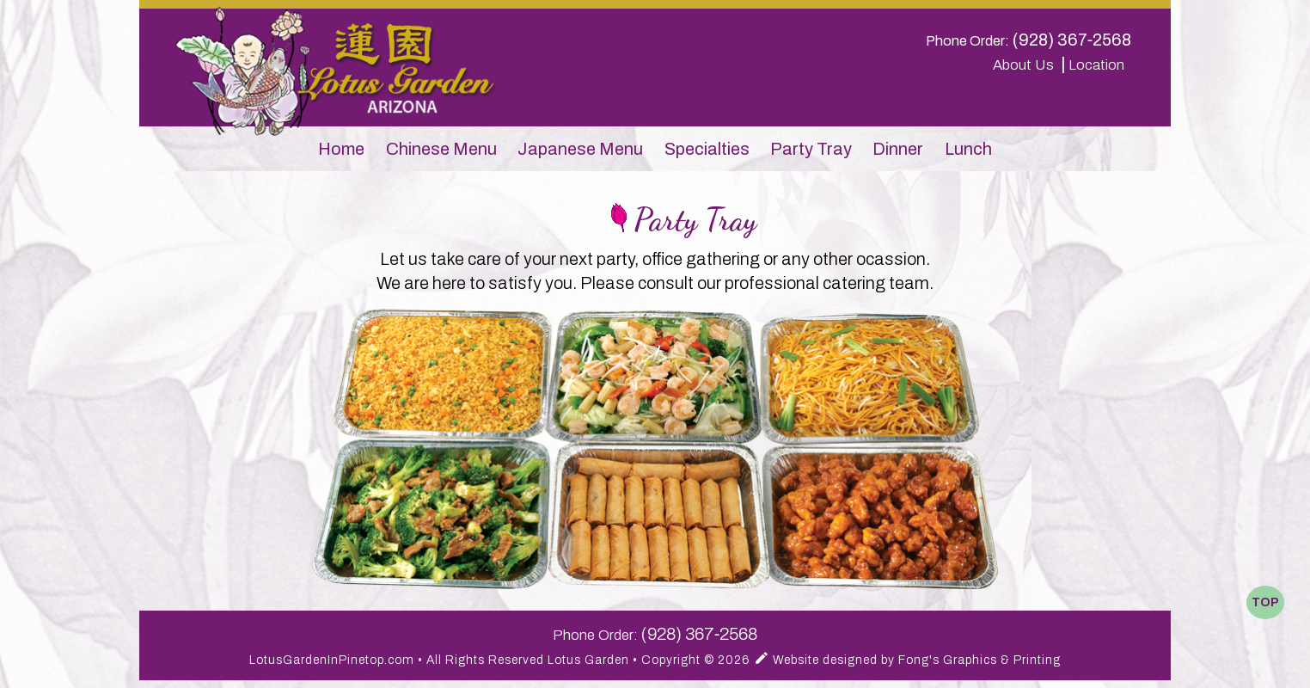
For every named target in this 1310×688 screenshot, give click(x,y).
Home (341, 148)
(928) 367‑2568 (1072, 40)
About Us (1025, 65)
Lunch (968, 148)
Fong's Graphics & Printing (979, 660)
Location (1099, 65)
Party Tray (811, 148)
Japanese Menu (580, 148)
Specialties (707, 148)
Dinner (897, 148)
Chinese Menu (441, 148)
